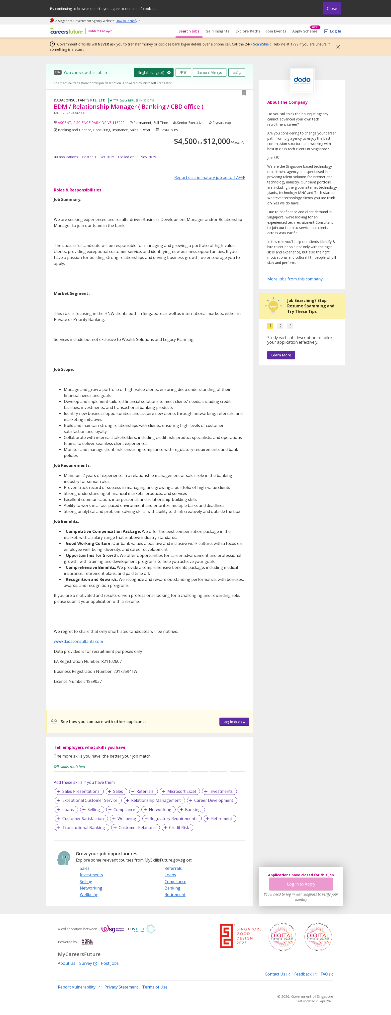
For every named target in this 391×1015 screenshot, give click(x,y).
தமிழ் (237, 72)
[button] (336, 47)
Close (332, 8)
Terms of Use (155, 987)
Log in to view (234, 721)
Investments (221, 791)
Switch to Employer (100, 31)
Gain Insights (217, 30)
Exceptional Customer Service (89, 800)
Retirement (221, 818)
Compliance (124, 809)
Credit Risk (179, 827)
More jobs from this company (295, 278)
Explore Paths (247, 30)
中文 (183, 72)
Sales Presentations (80, 791)
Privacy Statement (121, 987)
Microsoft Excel (181, 791)
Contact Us (277, 974)
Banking (193, 809)
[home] (66, 31)
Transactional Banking (83, 827)
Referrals (145, 791)
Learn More (281, 355)
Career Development (213, 800)
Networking (160, 809)
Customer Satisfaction (83, 818)
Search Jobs (189, 30)
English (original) (151, 72)
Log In (335, 30)
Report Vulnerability (79, 987)
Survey (88, 963)
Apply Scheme (306, 31)
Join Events (276, 30)
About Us (66, 963)
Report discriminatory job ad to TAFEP (209, 177)
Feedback (305, 974)
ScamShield (262, 44)
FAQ (327, 974)
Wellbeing (126, 818)
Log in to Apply (301, 884)
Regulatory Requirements (173, 818)
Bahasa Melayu (209, 72)
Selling (94, 809)
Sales (118, 791)
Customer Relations (137, 827)
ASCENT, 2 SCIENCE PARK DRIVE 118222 (91, 122)
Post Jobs (110, 963)
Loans (68, 809)
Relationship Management (156, 800)
